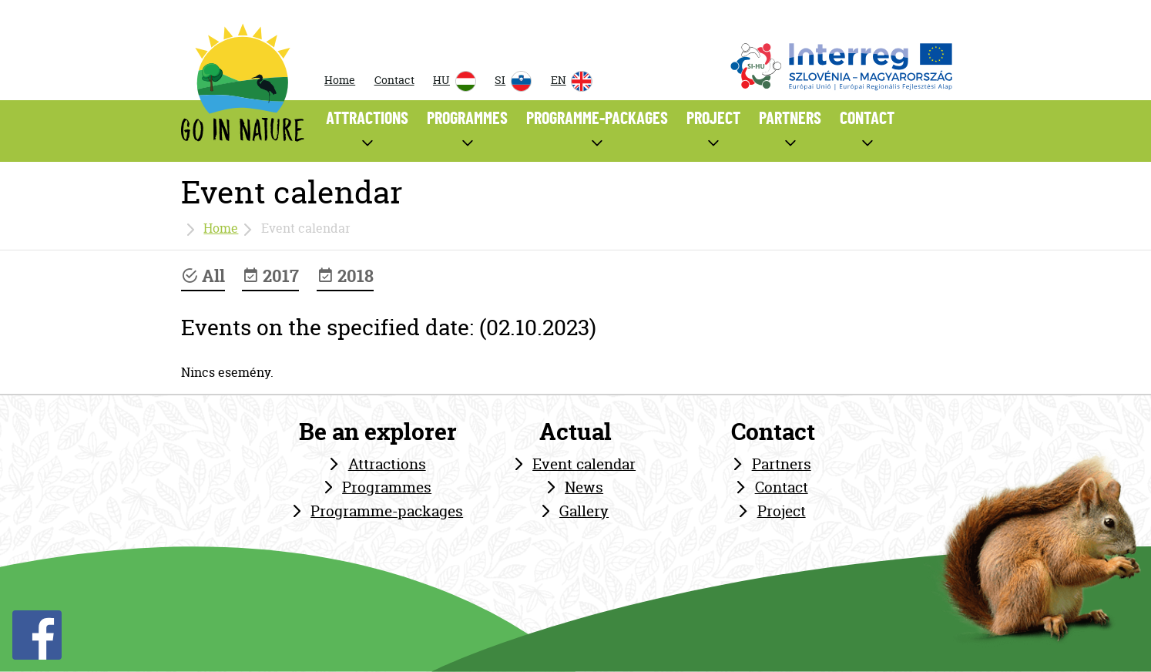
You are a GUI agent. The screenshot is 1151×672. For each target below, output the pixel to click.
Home (339, 80)
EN (571, 81)
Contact (394, 80)
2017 (270, 275)
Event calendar (584, 464)
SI (513, 81)
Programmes (386, 487)
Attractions (387, 464)
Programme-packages (386, 511)
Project (781, 511)
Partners (781, 464)
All (203, 275)
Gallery (584, 511)
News (584, 487)
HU (454, 81)
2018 (345, 275)
